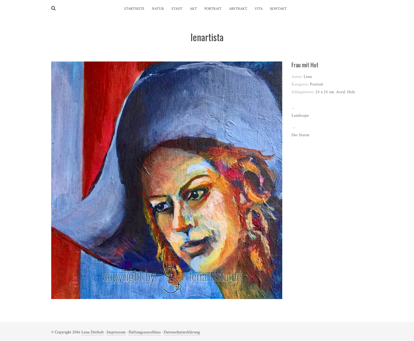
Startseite (134, 8)
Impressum (116, 332)
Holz (351, 92)
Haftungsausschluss (145, 332)
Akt (193, 8)
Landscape (300, 115)
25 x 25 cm (325, 92)
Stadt (176, 8)
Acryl (340, 92)
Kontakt (278, 8)
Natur (158, 8)
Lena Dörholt (92, 332)
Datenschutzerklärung (182, 332)
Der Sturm (300, 135)
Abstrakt (238, 8)
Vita (259, 8)
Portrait (213, 8)
